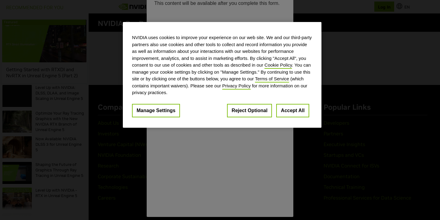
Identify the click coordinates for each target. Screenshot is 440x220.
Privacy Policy (236, 85)
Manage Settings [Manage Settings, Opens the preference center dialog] (156, 110)
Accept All (293, 110)
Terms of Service (272, 78)
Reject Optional (249, 110)
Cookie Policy (278, 65)
